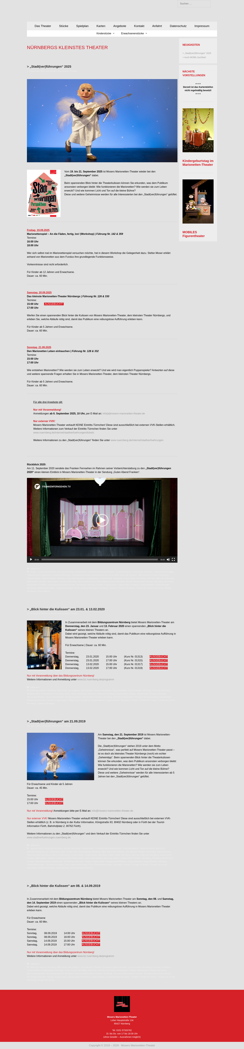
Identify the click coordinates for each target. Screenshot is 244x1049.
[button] (102, 520)
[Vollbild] (173, 559)
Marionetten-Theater (36, 581)
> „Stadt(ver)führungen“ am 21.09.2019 (56, 721)
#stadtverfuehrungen (164, 572)
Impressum (202, 26)
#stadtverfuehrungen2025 (39, 575)
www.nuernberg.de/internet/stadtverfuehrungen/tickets (63, 432)
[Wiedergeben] (31, 559)
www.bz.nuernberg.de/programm (95, 679)
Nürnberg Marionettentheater (61, 584)
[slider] (100, 559)
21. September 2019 (55, 852)
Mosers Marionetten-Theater (139, 581)
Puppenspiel (110, 584)
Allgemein (35, 568)
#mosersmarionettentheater (101, 572)
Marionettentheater (87, 581)
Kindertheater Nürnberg (111, 578)
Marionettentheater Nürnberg (111, 581)
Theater (112, 588)
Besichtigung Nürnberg (102, 575)
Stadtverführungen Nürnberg (94, 588)
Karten (100, 26)
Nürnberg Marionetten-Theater (127, 697)
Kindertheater (92, 578)
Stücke (63, 26)
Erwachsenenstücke (136, 33)
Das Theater (43, 26)
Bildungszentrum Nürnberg (43, 690)
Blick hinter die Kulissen (126, 575)
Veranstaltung (43, 591)
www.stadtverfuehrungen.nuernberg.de (49, 837)
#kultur (33, 572)
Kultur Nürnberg (137, 578)
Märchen (150, 578)
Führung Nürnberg (75, 578)
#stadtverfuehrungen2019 (152, 848)
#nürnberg (138, 572)
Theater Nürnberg (45, 703)
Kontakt (139, 26)
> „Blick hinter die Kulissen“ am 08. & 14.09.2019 (63, 886)
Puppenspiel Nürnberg (128, 584)
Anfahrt (157, 26)
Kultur (126, 578)
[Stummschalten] (168, 559)
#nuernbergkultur (124, 572)
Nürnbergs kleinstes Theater (89, 584)
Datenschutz (178, 26)
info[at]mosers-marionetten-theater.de (124, 413)
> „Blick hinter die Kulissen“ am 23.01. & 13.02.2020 (66, 609)
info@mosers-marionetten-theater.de (112, 810)
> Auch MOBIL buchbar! (194, 57)
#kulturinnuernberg (47, 572)
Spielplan (82, 26)
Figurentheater (34, 578)
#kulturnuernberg (65, 572)
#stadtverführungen (62, 575)
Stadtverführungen (46, 588)
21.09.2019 (72, 852)
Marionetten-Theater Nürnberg (62, 581)
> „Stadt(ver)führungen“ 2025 (49, 66)
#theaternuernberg (81, 575)
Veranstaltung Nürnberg (81, 868)
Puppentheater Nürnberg (118, 700)
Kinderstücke (107, 33)
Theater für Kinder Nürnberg (149, 588)
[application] (102, 520)
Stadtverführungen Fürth (67, 588)
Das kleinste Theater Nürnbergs (153, 575)
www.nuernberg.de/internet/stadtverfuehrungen (137, 440)
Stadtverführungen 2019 (57, 864)
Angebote (119, 26)
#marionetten (80, 572)
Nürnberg (158, 581)
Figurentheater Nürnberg (54, 578)
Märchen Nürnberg (165, 578)
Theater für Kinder (126, 588)
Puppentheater (147, 584)
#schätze (148, 572)
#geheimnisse (37, 848)
